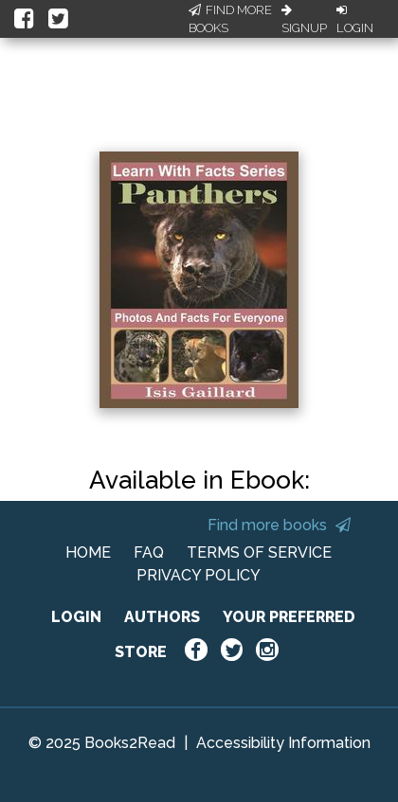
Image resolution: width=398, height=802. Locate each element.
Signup (304, 20)
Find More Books (230, 19)
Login (354, 20)
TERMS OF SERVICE (259, 552)
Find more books (279, 525)
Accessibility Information (283, 743)
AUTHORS (162, 617)
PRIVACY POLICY (198, 575)
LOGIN (76, 617)
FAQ (149, 552)
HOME (88, 552)
